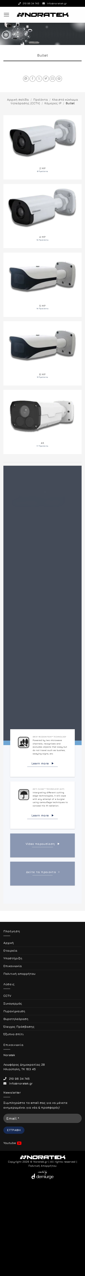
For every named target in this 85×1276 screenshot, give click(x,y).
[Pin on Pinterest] (59, 79)
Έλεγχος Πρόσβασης (18, 1026)
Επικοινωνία (12, 966)
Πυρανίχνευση (14, 1011)
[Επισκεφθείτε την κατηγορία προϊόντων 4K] (42, 422)
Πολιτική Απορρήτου (42, 1165)
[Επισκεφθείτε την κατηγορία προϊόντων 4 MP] (42, 216)
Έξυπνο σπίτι (13, 1034)
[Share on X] (39, 79)
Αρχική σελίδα (18, 99)
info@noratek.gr (54, 3)
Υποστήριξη (12, 958)
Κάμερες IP (52, 103)
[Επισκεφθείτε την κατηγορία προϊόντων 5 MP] (42, 285)
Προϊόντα (40, 99)
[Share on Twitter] (46, 79)
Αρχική (8, 943)
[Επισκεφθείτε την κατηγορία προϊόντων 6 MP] (42, 353)
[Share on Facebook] (32, 79)
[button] (6, 15)
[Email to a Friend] (52, 79)
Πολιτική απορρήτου (19, 973)
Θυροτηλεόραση (15, 1019)
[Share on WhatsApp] (26, 79)
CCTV (7, 995)
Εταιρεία (10, 950)
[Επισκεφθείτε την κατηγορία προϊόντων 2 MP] (42, 147)
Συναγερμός (12, 1003)
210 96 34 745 (28, 3)
